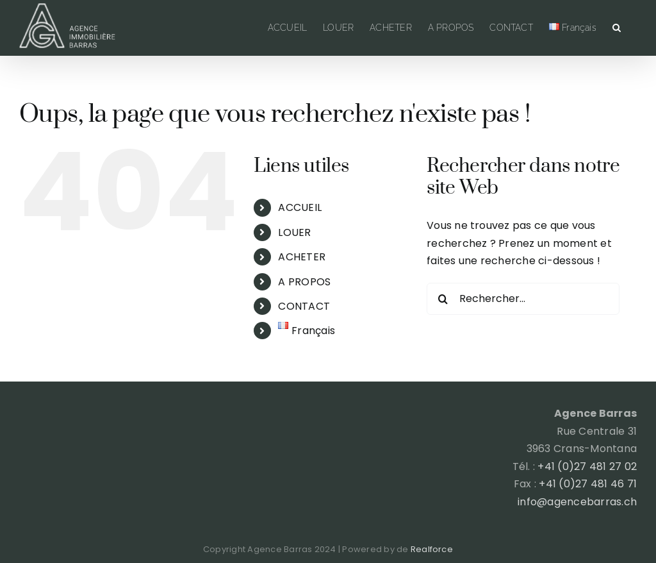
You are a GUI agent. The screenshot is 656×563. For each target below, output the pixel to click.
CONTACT (304, 306)
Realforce (432, 549)
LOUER (294, 232)
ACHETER (301, 256)
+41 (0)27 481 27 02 (587, 466)
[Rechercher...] (523, 299)
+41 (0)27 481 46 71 (588, 483)
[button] (616, 27)
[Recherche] (443, 299)
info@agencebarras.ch (577, 501)
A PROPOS (304, 281)
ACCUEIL (300, 207)
